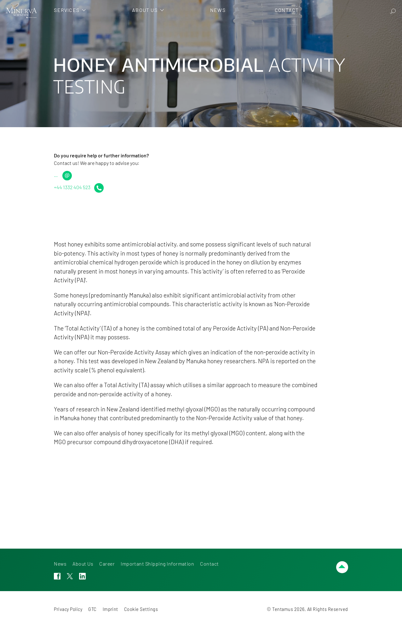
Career (107, 564)
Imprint (110, 609)
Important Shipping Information (157, 564)
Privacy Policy (68, 609)
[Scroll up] (342, 567)
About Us (82, 564)
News (60, 564)
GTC (92, 609)
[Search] (393, 10)
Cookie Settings (141, 609)
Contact (209, 564)
